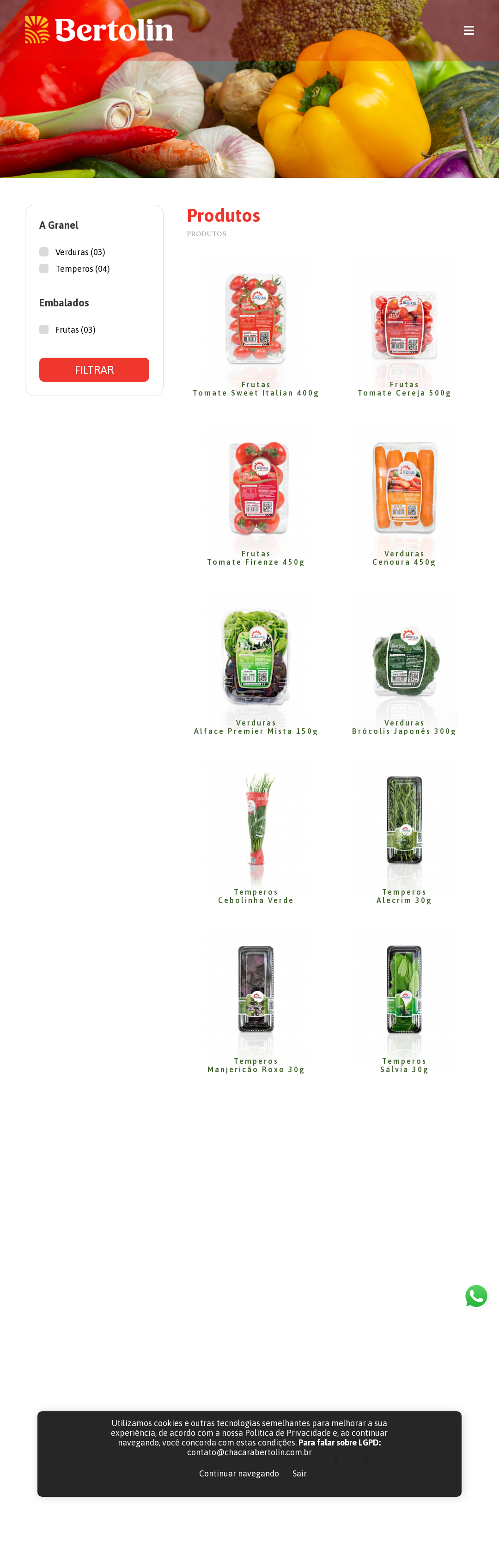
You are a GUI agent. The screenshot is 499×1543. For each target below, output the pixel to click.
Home (270, 1371)
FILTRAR (94, 370)
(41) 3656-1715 (374, 1371)
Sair (299, 1473)
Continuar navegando (239, 1473)
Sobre (270, 1392)
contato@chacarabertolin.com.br (408, 1392)
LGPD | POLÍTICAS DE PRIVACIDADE (359, 1522)
